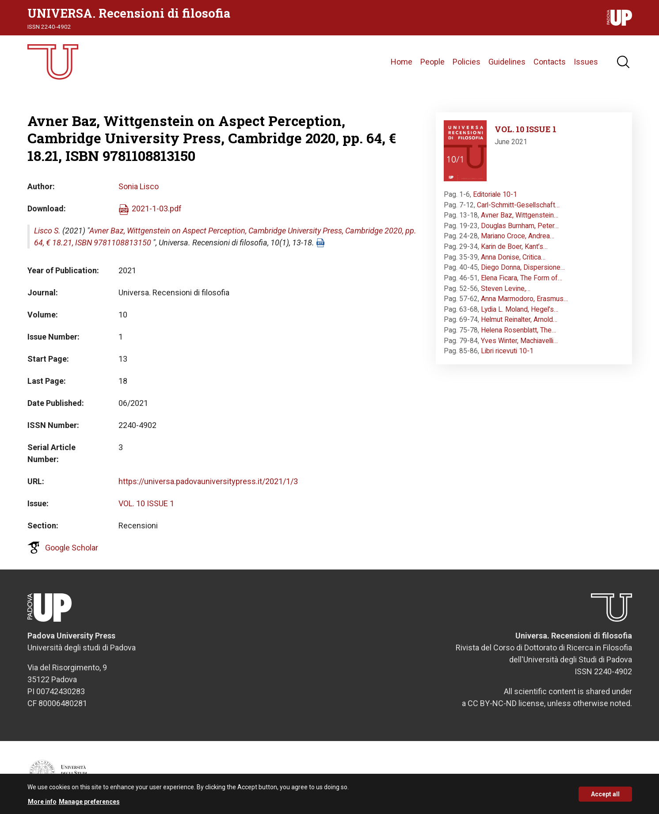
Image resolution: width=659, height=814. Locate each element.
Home (401, 61)
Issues (586, 61)
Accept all (605, 797)
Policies (466, 61)
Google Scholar (71, 547)
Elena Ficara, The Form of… (521, 278)
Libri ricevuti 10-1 (507, 351)
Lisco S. (47, 230)
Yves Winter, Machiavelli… (519, 340)
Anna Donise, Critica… (513, 257)
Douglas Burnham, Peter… (520, 226)
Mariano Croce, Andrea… (517, 236)
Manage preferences (89, 804)
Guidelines (507, 61)
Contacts (549, 61)
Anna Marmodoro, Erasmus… (524, 298)
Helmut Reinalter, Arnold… (519, 319)
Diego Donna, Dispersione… (523, 267)
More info (42, 804)
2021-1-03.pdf (157, 208)
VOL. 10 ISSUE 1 (146, 503)
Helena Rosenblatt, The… (518, 330)
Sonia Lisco (138, 186)
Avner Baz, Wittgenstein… (519, 215)
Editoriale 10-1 (495, 194)
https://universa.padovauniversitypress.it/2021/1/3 (208, 481)
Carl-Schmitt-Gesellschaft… (518, 205)
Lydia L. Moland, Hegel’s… (519, 309)
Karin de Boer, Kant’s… (514, 246)
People (432, 61)
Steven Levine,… (505, 288)
